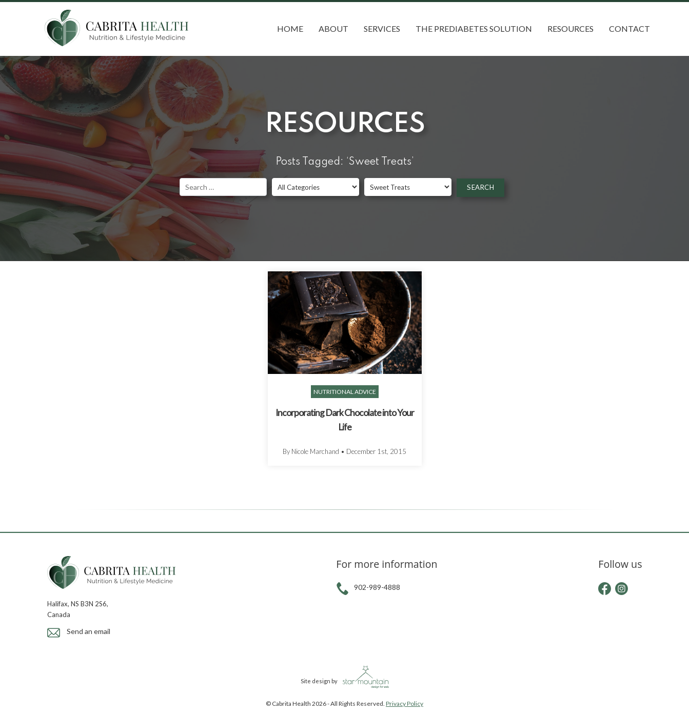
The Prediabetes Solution (474, 28)
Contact (629, 28)
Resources (570, 28)
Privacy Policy (404, 703)
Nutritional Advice (344, 391)
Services (382, 28)
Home (290, 28)
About (333, 28)
